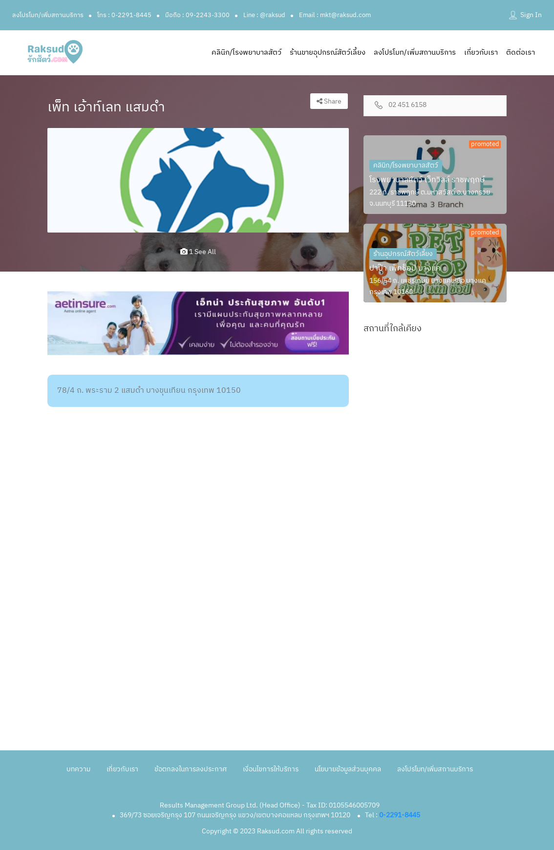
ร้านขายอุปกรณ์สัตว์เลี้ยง (327, 52)
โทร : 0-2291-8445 (124, 15)
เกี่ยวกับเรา (481, 52)
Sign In (531, 15)
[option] (198, 180)
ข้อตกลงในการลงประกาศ (190, 769)
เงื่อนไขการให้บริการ (270, 769)
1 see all (198, 251)
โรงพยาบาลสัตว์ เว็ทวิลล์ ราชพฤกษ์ (427, 180)
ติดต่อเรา (520, 52)
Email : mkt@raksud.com (335, 15)
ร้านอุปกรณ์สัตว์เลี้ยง (403, 253)
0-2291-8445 (399, 815)
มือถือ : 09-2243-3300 (197, 15)
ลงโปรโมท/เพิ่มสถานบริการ (48, 15)
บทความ (78, 769)
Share (329, 101)
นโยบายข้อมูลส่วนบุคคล (348, 769)
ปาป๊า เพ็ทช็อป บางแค (405, 268)
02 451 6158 (407, 105)
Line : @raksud (264, 15)
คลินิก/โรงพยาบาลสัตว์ (246, 52)
